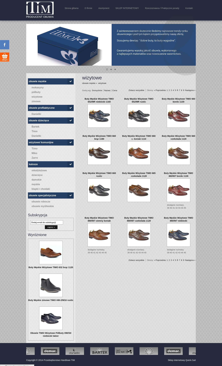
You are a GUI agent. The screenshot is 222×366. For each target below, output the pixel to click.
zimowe (36, 101)
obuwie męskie (37, 81)
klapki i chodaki (41, 189)
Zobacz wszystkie (136, 90)
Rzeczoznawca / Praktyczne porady (162, 8)
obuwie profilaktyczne (42, 108)
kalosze (33, 164)
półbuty (36, 92)
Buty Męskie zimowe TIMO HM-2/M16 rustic (50, 300)
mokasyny (38, 87)
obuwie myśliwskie (43, 206)
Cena (114, 90)
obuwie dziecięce (39, 120)
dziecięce (37, 175)
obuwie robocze (41, 201)
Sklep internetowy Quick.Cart (182, 360)
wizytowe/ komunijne (41, 142)
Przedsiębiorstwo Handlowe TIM (59, 360)
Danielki (36, 114)
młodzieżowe (39, 170)
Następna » (190, 90)
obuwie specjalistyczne (42, 195)
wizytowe (37, 96)
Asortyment (103, 8)
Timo (34, 131)
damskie (36, 179)
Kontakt (189, 8)
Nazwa (107, 90)
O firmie (88, 8)
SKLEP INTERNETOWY (127, 8)
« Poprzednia (160, 90)
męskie (36, 184)
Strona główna (71, 8)
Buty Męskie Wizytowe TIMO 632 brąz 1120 (51, 267)
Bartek (35, 126)
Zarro (35, 157)
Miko (34, 153)
